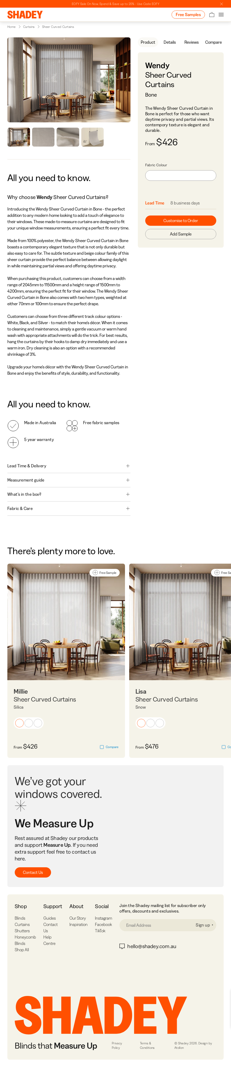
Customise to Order (180, 220)
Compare (213, 42)
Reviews (191, 42)
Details (170, 42)
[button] (19, 723)
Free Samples (188, 14)
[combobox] (180, 175)
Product (148, 42)
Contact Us (33, 872)
